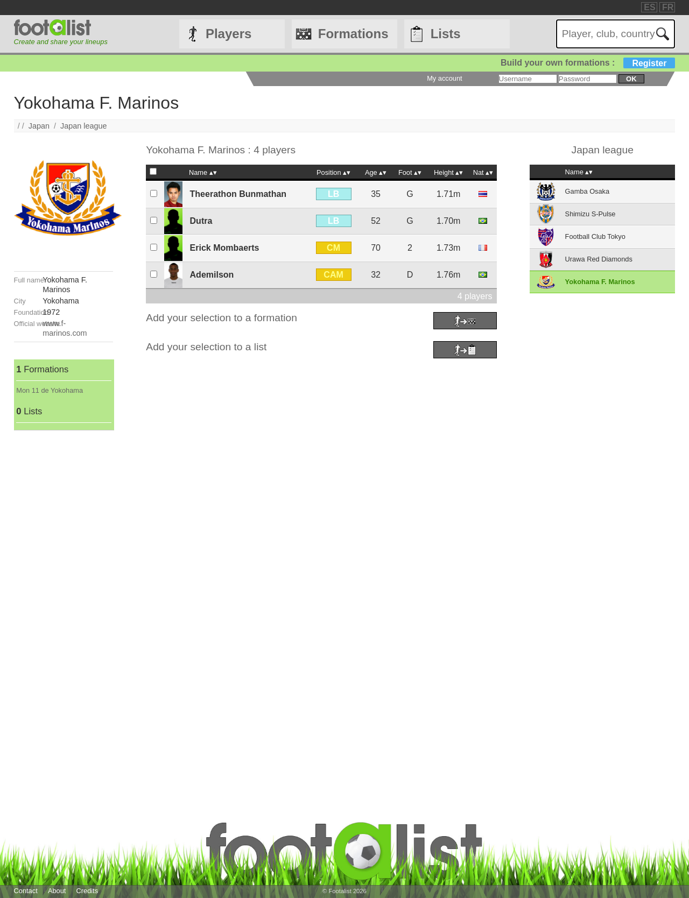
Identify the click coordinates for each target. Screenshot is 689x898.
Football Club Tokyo (595, 236)
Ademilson (212, 274)
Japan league (83, 126)
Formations (353, 33)
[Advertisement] (63, 591)
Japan (39, 126)
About (57, 891)
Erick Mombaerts (224, 247)
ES (649, 7)
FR (667, 7)
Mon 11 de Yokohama (49, 390)
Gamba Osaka (587, 191)
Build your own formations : (588, 62)
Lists (446, 33)
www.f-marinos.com (65, 328)
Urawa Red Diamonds (598, 259)
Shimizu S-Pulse (590, 214)
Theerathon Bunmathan (238, 194)
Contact (26, 891)
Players (228, 33)
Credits (87, 891)
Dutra (201, 220)
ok (631, 79)
